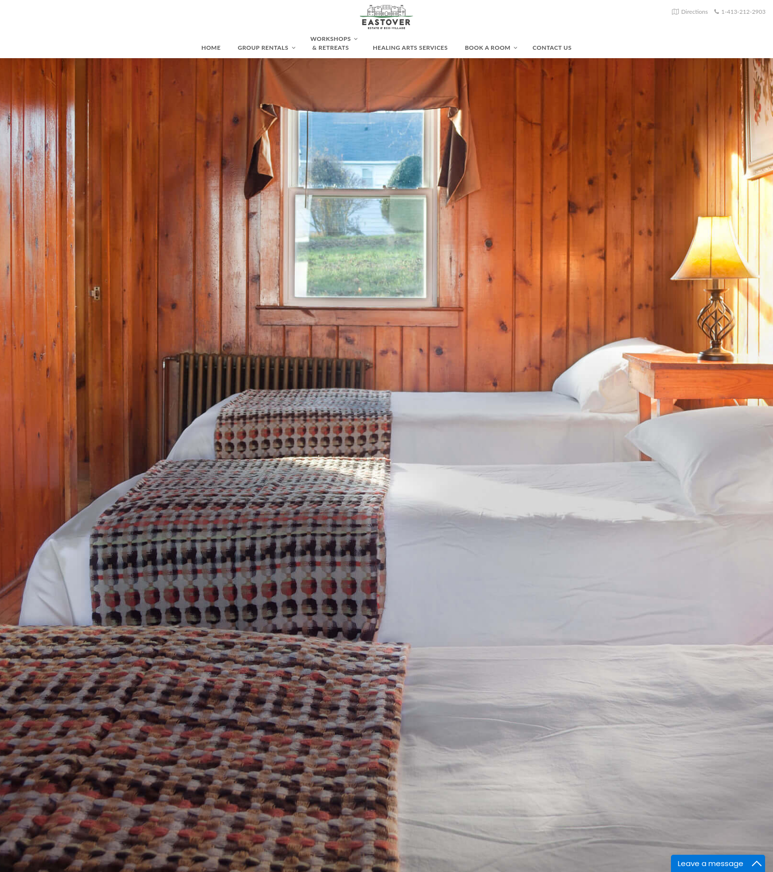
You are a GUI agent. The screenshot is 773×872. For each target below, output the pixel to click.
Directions (694, 11)
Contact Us (551, 47)
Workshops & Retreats (334, 43)
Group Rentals (267, 47)
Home (210, 47)
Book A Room (491, 47)
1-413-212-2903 (743, 11)
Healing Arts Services (410, 47)
